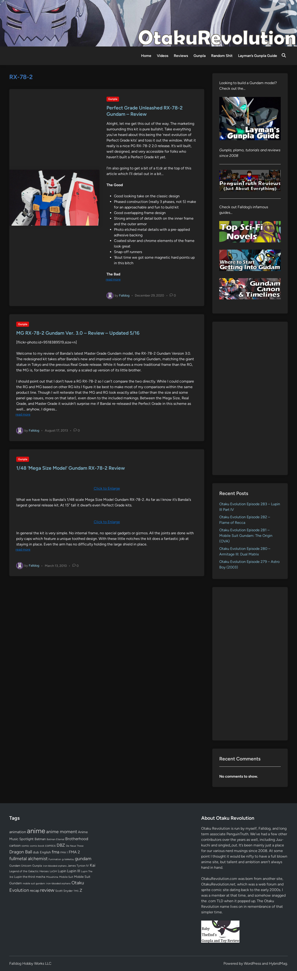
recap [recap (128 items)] (34, 890)
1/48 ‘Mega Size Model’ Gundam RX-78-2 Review (70, 468)
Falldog (124, 295)
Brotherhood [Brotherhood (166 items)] (76, 838)
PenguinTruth (237, 834)
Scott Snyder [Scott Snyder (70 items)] (64, 890)
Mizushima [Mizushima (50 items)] (52, 877)
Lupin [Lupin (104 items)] (62, 871)
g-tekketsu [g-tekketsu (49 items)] (68, 859)
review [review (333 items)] (47, 890)
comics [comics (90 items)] (50, 846)
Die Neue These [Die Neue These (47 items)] (75, 845)
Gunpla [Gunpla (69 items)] (37, 865)
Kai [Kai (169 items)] (92, 865)
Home (146, 55)
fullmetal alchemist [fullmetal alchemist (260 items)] (28, 858)
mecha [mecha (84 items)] (40, 877)
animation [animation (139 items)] (17, 831)
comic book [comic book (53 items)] (37, 845)
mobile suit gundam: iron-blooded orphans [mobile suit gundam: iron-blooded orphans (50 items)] (47, 883)
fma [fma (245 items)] (55, 852)
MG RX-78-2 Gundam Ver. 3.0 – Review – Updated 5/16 (77, 333)
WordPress (252, 963)
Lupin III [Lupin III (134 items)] (73, 871)
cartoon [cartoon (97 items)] (15, 845)
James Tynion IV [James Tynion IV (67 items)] (78, 865)
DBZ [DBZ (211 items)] (61, 845)
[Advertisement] (250, 398)
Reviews (181, 55)
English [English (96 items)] (45, 852)
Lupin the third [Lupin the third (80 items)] (24, 877)
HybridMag (278, 963)
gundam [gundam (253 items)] (83, 858)
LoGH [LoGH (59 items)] (53, 871)
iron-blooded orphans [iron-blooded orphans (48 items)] (55, 865)
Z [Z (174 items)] (81, 890)
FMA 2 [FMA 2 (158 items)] (74, 852)
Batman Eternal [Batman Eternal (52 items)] (55, 839)
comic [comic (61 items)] (25, 845)
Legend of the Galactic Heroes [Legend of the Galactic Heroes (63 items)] (29, 871)
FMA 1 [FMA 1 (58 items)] (64, 852)
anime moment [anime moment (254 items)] (61, 831)
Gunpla (200, 55)
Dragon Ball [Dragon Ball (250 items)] (20, 852)
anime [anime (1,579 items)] (36, 831)
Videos (162, 55)
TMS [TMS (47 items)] (76, 890)
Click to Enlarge (107, 488)
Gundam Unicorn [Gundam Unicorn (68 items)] (20, 865)
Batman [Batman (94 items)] (40, 839)
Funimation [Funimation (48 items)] (54, 859)
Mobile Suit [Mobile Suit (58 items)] (66, 877)
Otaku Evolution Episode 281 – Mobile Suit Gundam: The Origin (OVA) (245, 535)
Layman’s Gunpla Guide (257, 55)
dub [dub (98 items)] (36, 852)
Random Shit (221, 55)
